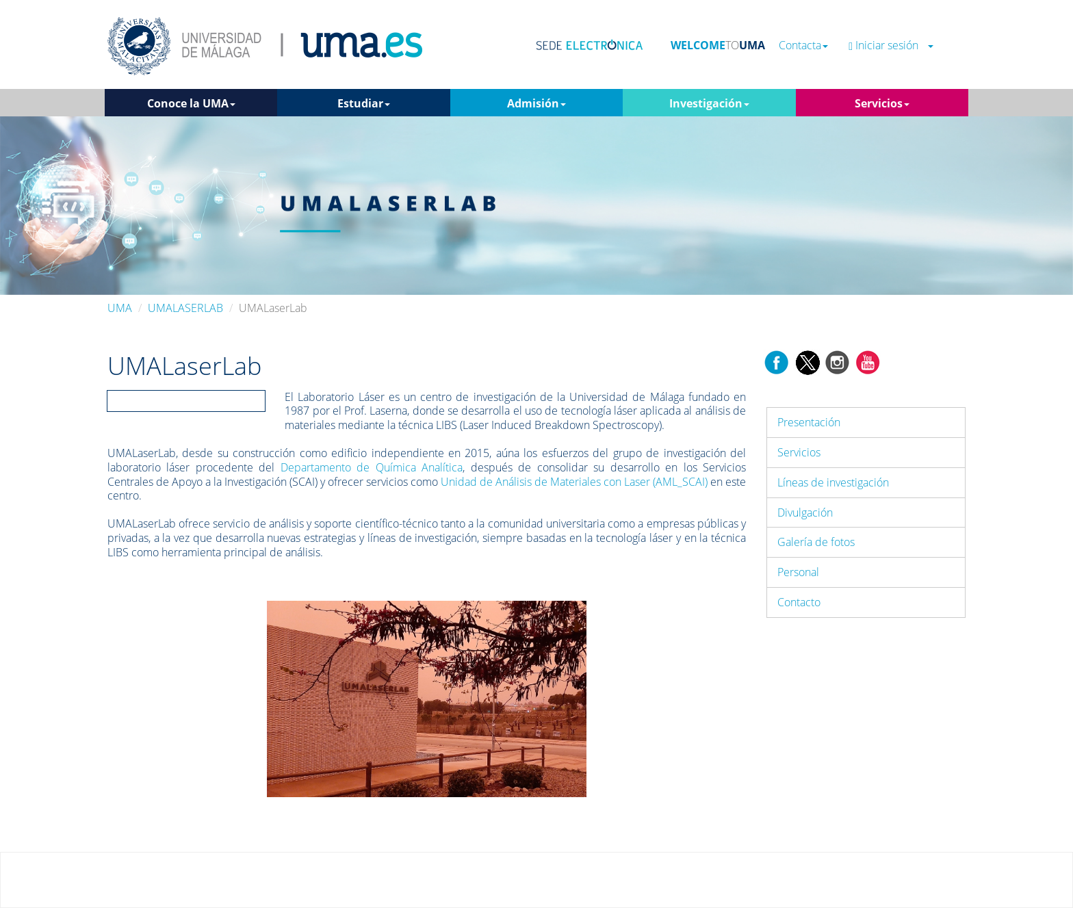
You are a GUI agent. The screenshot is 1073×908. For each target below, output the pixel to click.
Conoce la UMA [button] (191, 103)
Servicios (798, 452)
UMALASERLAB (185, 307)
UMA (119, 307)
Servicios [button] (882, 103)
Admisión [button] (536, 103)
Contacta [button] (803, 45)
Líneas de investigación (833, 482)
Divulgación (805, 512)
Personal (798, 572)
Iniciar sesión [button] (891, 45)
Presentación (808, 422)
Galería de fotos (816, 541)
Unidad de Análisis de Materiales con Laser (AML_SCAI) (574, 481)
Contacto (798, 602)
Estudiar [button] (363, 103)
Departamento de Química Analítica (372, 467)
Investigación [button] (709, 103)
